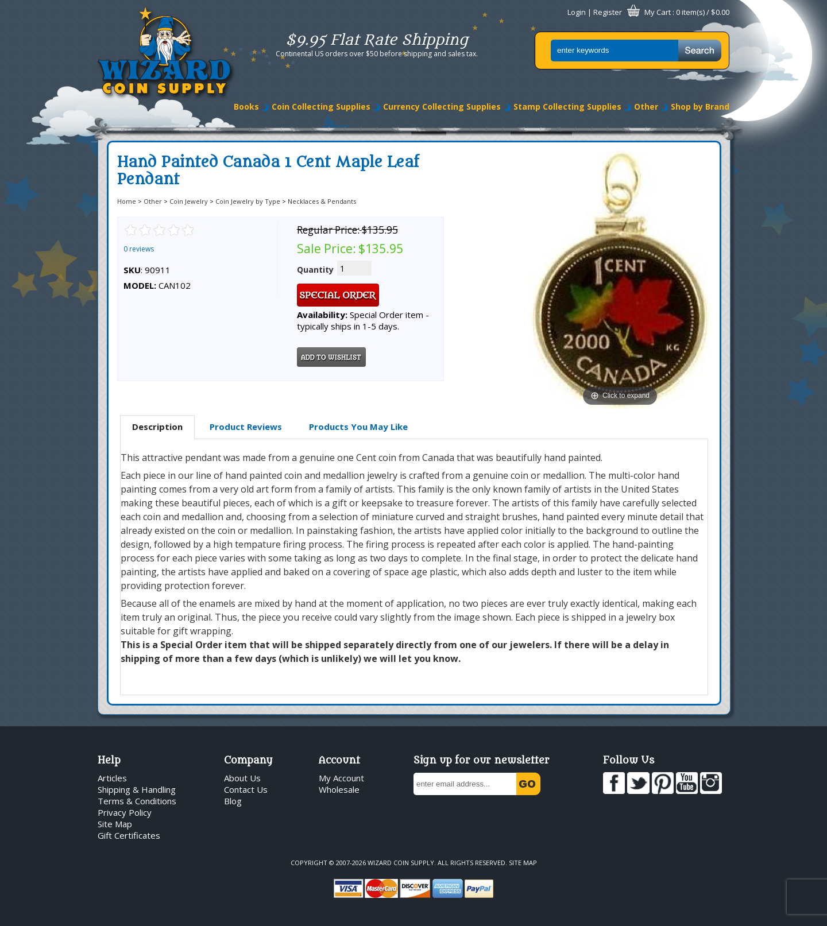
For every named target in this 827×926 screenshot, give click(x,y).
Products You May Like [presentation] (358, 426)
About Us (242, 778)
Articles (112, 778)
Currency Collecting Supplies (442, 106)
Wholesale (339, 789)
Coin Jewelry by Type (247, 201)
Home (126, 201)
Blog (233, 801)
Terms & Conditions (137, 801)
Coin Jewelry (188, 201)
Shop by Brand (700, 106)
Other (646, 106)
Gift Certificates (129, 835)
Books (246, 106)
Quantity (315, 269)
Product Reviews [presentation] (246, 426)
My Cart (657, 12)
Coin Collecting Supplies (321, 106)
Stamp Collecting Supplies (567, 106)
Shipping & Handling (137, 789)
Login (576, 12)
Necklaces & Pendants (322, 201)
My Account (341, 778)
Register (607, 12)
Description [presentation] (157, 426)
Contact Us (246, 789)
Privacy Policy (125, 812)
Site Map (115, 824)
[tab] (157, 427)
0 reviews (138, 249)
